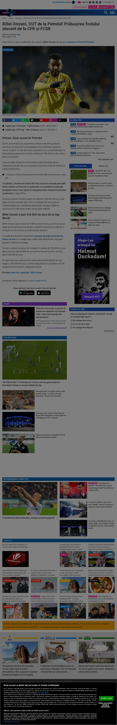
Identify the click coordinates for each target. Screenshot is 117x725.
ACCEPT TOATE (106, 698)
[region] (58, 703)
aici (76, 700)
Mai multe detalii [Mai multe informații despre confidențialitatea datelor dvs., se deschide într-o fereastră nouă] (43, 692)
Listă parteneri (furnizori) (12, 722)
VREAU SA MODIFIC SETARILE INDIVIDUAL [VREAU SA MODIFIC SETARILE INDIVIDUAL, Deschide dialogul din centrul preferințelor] (105, 705)
